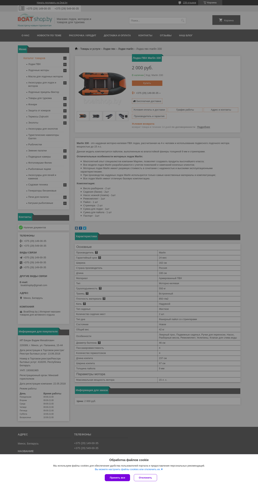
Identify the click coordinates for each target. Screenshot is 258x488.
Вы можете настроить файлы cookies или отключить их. (128, 469)
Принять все (117, 477)
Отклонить (145, 477)
